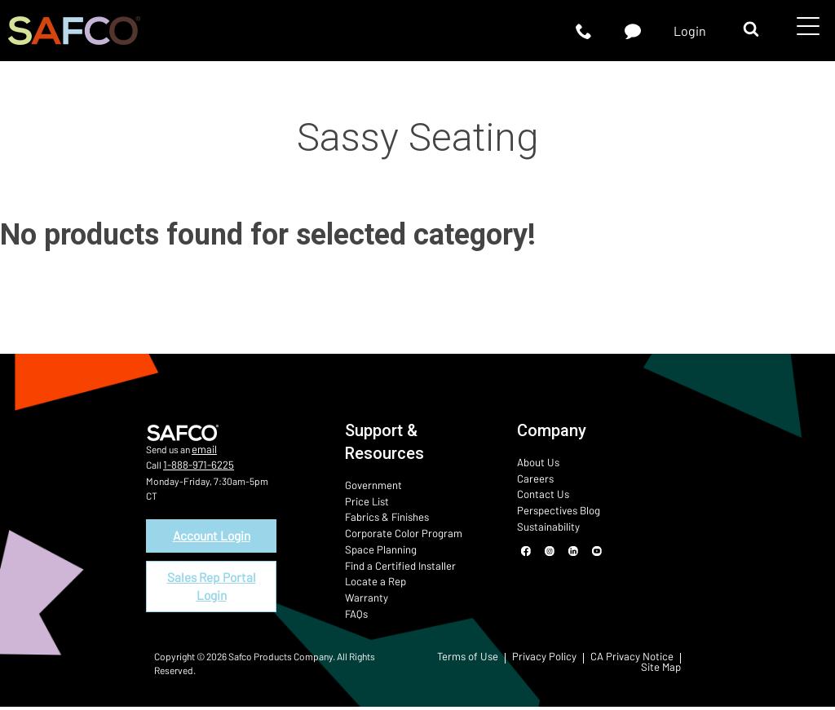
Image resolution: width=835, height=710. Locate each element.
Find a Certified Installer (394, 562)
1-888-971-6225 (194, 464)
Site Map (663, 670)
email (203, 449)
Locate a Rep (372, 578)
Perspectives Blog (555, 508)
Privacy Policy (557, 661)
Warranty (363, 593)
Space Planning (376, 547)
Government (370, 485)
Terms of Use (486, 661)
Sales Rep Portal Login (211, 587)
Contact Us (540, 493)
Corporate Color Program (397, 531)
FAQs (355, 609)
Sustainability (545, 524)
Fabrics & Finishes (383, 516)
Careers (533, 477)
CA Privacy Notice (637, 661)
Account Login (211, 534)
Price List (364, 500)
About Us (536, 462)
